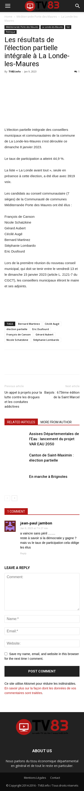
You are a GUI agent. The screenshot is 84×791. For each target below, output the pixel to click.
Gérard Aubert (44, 334)
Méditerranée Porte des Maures (37, 16)
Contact (55, 778)
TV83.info (15, 71)
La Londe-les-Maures (52, 27)
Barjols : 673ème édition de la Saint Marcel (62, 394)
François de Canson (18, 334)
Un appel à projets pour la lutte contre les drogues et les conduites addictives (23, 399)
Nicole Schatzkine (17, 339)
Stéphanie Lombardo (46, 339)
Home (8, 16)
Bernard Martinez (29, 323)
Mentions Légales (35, 778)
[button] (77, 6)
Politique (10, 31)
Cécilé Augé (52, 323)
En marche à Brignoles (48, 476)
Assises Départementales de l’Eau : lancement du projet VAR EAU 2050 (54, 438)
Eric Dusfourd (40, 329)
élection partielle (16, 329)
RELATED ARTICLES (21, 422)
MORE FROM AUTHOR (56, 422)
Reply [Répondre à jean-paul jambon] (23, 553)
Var (68, 27)
